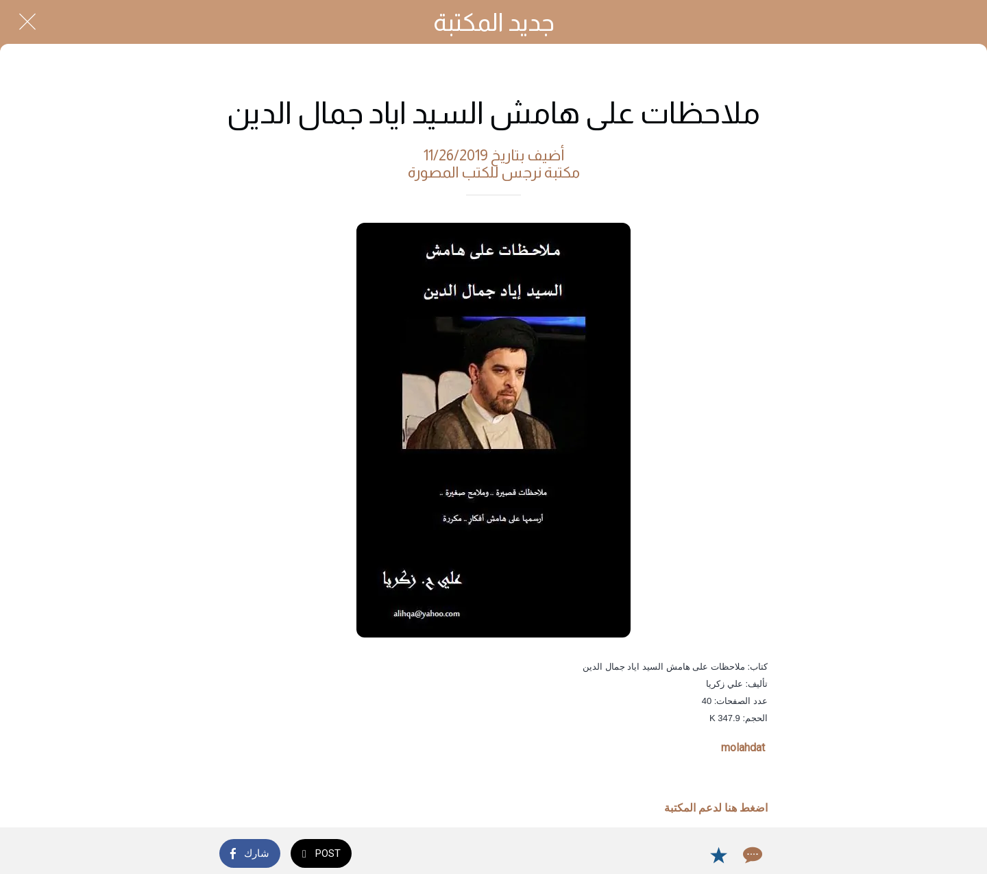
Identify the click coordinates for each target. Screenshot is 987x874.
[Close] (27, 22)
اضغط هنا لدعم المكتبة (716, 807)
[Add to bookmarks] (718, 854)
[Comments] (751, 854)
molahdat (743, 747)
